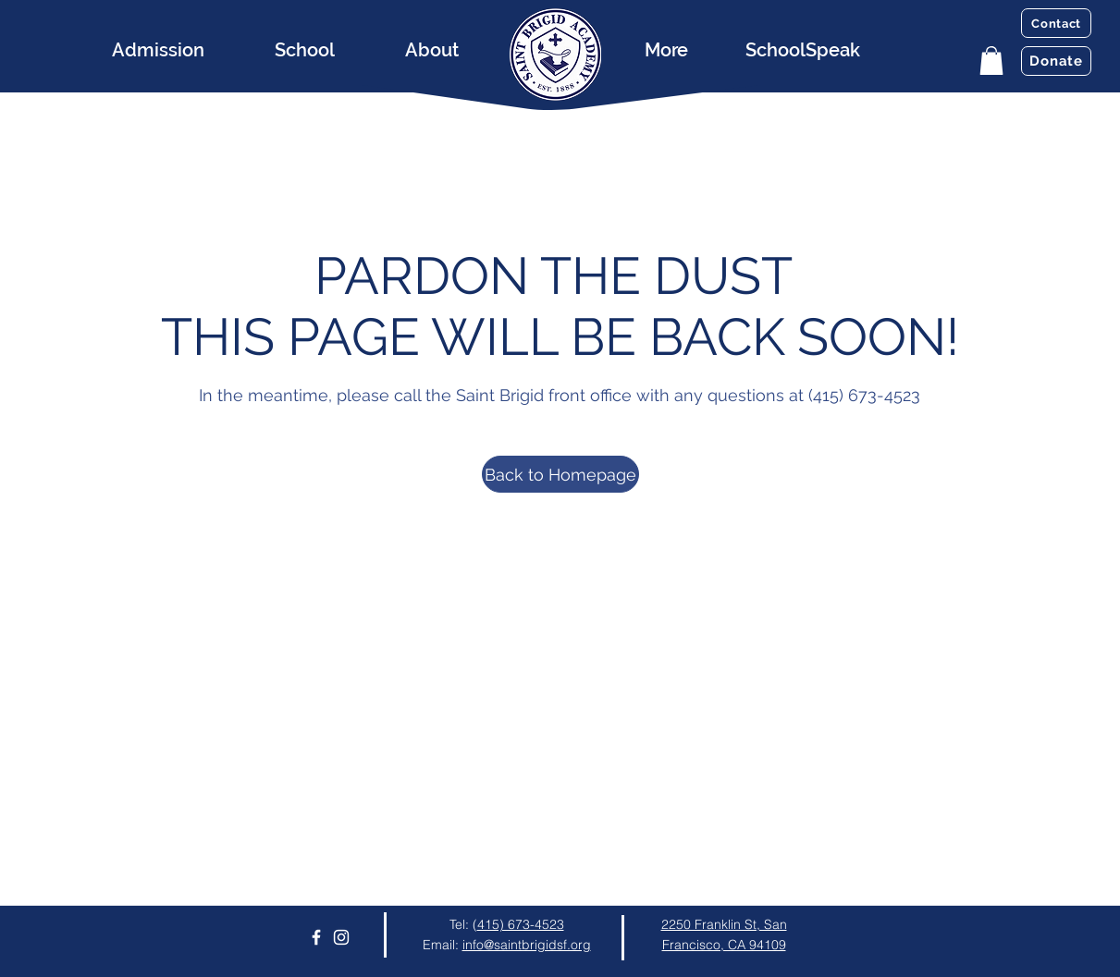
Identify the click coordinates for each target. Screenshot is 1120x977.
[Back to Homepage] (560, 474)
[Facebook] (316, 937)
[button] (991, 60)
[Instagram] (341, 937)
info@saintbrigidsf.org (526, 944)
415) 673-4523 (520, 924)
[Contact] (1056, 23)
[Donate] (1056, 61)
